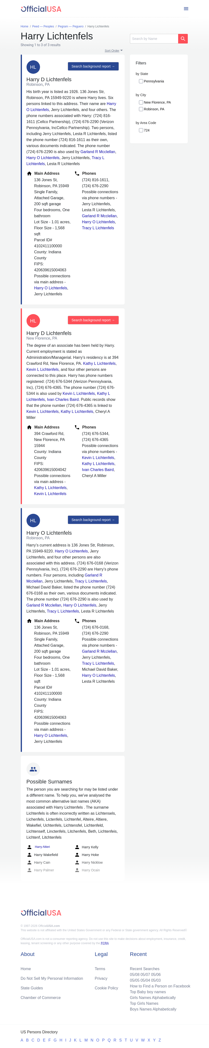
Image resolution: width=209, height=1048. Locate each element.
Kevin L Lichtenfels (43, 369)
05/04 (145, 980)
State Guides (32, 988)
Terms (100, 969)
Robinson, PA (154, 109)
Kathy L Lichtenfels (99, 363)
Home (26, 969)
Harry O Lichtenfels (43, 158)
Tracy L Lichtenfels (98, 228)
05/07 (145, 975)
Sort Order (112, 50)
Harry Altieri (38, 847)
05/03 (156, 980)
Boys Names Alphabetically (153, 1009)
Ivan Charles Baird (63, 399)
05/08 (135, 975)
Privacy (101, 978)
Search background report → (93, 66)
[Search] (154, 38)
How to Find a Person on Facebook (160, 986)
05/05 (135, 980)
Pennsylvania (154, 81)
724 (146, 130)
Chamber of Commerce (41, 998)
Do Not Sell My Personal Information (52, 978)
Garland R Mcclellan (98, 152)
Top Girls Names (144, 1003)
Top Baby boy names (148, 992)
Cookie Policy (106, 988)
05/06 (156, 975)
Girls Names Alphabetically (153, 998)
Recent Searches (145, 969)
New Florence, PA (157, 102)
